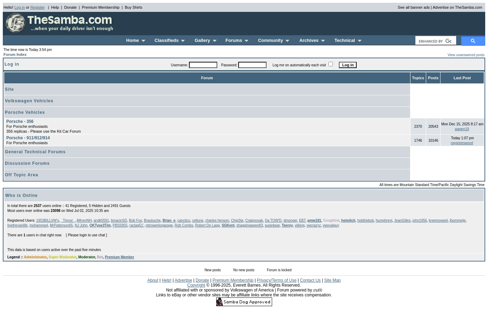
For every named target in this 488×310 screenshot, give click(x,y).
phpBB (317, 290)
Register (37, 7)
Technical (347, 40)
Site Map (332, 280)
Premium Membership (100, 7)
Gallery (205, 40)
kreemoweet (438, 220)
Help (55, 7)
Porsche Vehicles (25, 112)
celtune (197, 220)
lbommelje (458, 220)
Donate (70, 7)
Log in (19, 7)
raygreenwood (462, 143)
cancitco (183, 220)
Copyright (196, 285)
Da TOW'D (273, 220)
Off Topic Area (21, 174)
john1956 (420, 220)
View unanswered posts (466, 55)
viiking (300, 225)
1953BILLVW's (47, 220)
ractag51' (136, 225)
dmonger (290, 220)
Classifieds (170, 40)
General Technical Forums (35, 151)
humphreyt (384, 220)
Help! (167, 280)
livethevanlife (17, 225)
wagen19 (462, 129)
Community (274, 40)
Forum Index (15, 54)
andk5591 (101, 220)
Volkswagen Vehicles (29, 100)
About (152, 280)
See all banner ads (414, 7)
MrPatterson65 (61, 225)
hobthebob (365, 220)
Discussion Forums (27, 163)
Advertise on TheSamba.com (457, 7)
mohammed (38, 225)
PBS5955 (119, 225)
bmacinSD (119, 220)
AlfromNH (84, 220)
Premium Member (119, 257)
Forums (237, 40)
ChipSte (237, 220)
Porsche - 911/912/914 (28, 137)
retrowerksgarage (159, 225)
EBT (302, 220)
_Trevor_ (68, 220)
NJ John (81, 225)
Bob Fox (135, 220)
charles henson (217, 220)
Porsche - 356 (20, 121)
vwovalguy (331, 225)
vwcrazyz (313, 225)
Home (135, 40)
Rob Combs (184, 225)
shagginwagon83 (249, 225)
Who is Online (21, 195)
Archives (312, 40)
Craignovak (254, 220)
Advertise (183, 280)
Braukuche (152, 220)
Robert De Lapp (207, 225)
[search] (435, 41)
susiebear (272, 225)
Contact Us (310, 280)
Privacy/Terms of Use (277, 280)
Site (9, 89)
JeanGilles (402, 220)
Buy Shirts (133, 7)
